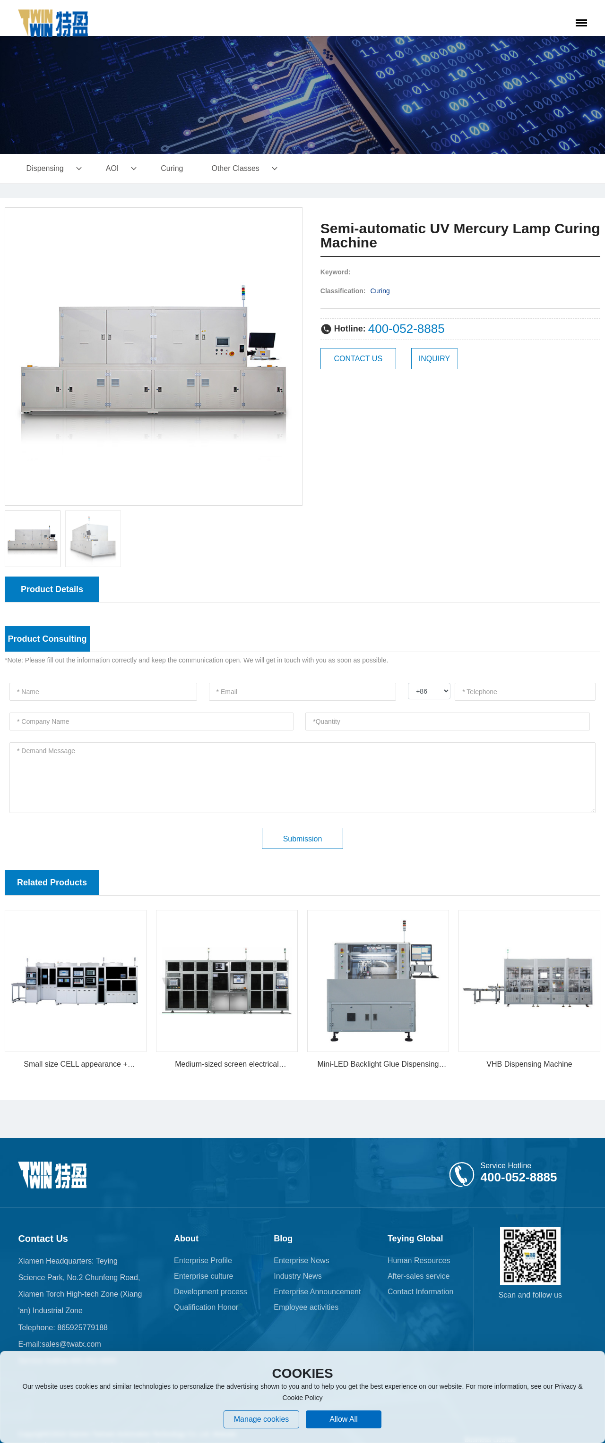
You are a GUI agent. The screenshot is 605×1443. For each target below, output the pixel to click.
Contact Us (43, 1238)
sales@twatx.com (71, 1344)
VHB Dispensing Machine (529, 1064)
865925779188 (81, 1328)
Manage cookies (261, 1419)
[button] (291, 356)
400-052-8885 (406, 329)
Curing (380, 291)
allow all (343, 1419)
